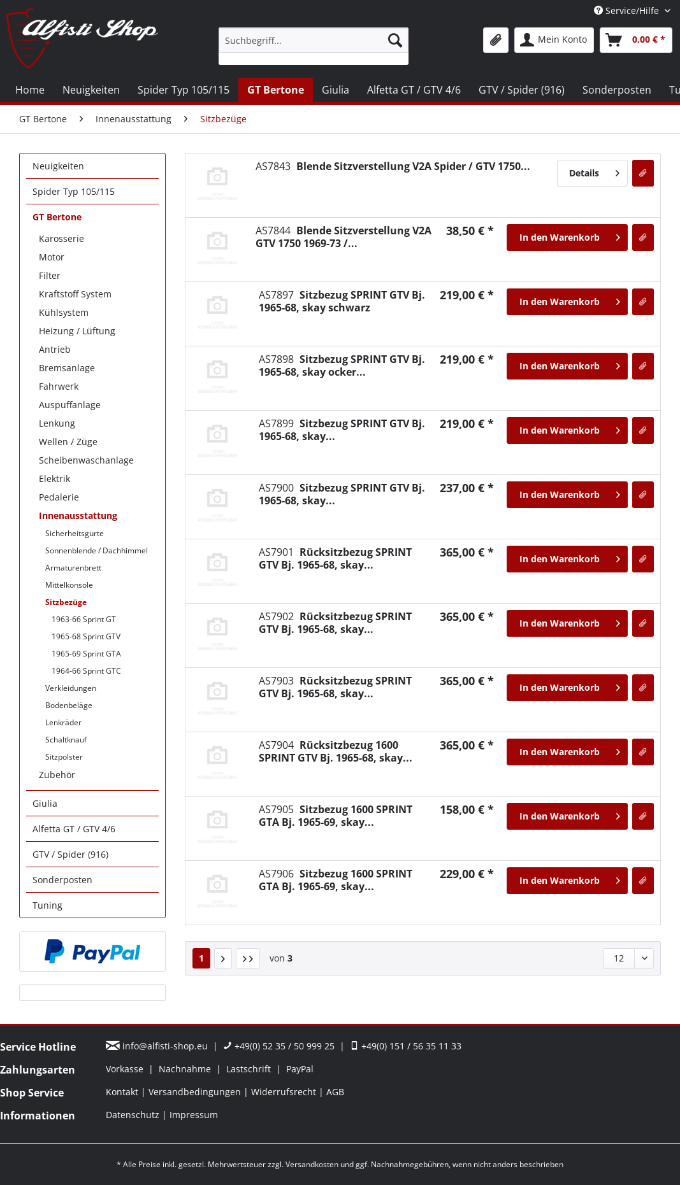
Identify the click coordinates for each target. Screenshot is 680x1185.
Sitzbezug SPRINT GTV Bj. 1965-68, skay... (342, 430)
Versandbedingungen (195, 1092)
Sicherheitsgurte (74, 533)
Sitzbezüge (66, 602)
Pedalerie (59, 497)
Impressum (194, 1115)
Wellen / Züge (68, 442)
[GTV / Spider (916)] (522, 90)
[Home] (30, 90)
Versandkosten (312, 1164)
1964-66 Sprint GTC (86, 670)
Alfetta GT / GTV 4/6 (74, 829)
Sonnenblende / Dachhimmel (96, 550)
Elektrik (54, 478)
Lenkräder (63, 722)
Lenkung (57, 423)
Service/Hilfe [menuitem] (628, 10)
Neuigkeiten (58, 166)
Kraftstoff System (75, 294)
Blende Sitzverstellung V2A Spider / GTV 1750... (393, 166)
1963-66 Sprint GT (84, 619)
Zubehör (57, 775)
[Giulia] (335, 90)
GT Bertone (57, 217)
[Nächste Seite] (223, 958)
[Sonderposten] (617, 90)
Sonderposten (62, 880)
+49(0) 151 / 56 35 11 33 (405, 1046)
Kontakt (123, 1092)
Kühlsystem (64, 312)
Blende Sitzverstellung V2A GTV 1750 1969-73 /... (343, 237)
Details (594, 171)
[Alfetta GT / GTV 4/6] (414, 90)
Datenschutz (134, 1115)
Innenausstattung (78, 515)
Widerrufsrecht (285, 1092)
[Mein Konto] (554, 40)
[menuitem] (314, 46)
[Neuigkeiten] (91, 90)
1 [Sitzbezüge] (201, 958)
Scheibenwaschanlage (86, 460)
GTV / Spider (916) (70, 854)
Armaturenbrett (73, 567)
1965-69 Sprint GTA (86, 653)
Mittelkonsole (69, 584)
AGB (335, 1092)
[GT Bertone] (275, 90)
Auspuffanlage (70, 405)
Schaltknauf (66, 739)
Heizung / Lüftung (77, 331)
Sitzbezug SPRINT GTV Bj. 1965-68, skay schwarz (342, 301)
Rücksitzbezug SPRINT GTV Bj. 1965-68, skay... (335, 558)
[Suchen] (395, 40)
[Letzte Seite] (248, 958)
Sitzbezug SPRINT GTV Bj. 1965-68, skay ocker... (342, 365)
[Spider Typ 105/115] (183, 90)
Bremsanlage (67, 368)
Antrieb (55, 349)
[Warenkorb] (636, 40)
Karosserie (61, 238)
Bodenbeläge (68, 705)
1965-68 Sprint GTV (86, 636)
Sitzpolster (64, 756)
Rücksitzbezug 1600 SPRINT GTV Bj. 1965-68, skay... (335, 751)
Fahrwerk (58, 386)
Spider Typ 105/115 (74, 191)
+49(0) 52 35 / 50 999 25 (279, 1046)
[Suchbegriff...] (314, 40)
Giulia (45, 803)
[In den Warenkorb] (567, 237)
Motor (51, 257)
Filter (50, 275)
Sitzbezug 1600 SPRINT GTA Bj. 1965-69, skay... (335, 815)
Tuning (47, 905)
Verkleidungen (70, 688)
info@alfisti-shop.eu (158, 1046)
